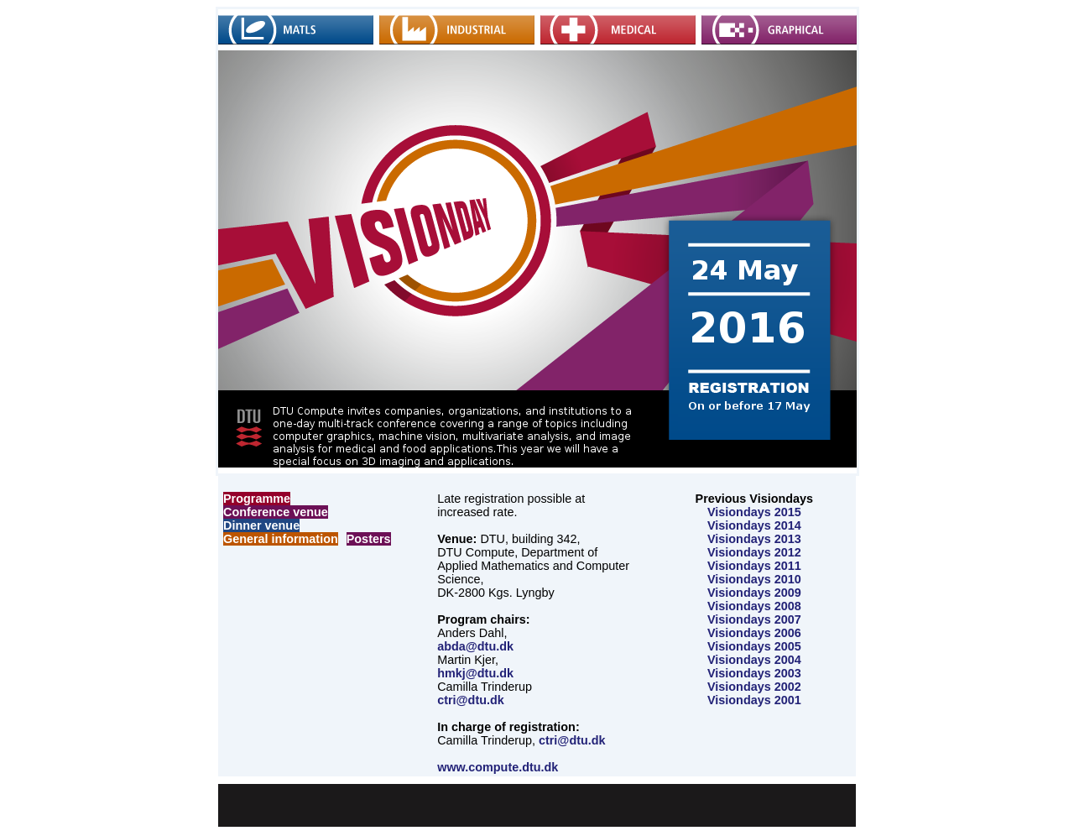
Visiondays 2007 (754, 619)
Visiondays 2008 (754, 606)
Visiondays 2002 (754, 686)
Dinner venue (261, 525)
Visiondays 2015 (754, 512)
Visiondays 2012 (754, 552)
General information (280, 539)
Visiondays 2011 (754, 565)
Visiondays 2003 (754, 673)
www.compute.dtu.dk (497, 767)
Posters (369, 539)
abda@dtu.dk (475, 646)
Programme (256, 498)
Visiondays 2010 (754, 579)
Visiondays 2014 (754, 525)
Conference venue (275, 512)
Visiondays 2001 (754, 700)
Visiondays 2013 (754, 539)
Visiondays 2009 (754, 592)
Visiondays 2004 (754, 659)
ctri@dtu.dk (470, 700)
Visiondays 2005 (754, 646)
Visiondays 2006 (754, 633)
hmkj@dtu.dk (475, 673)
